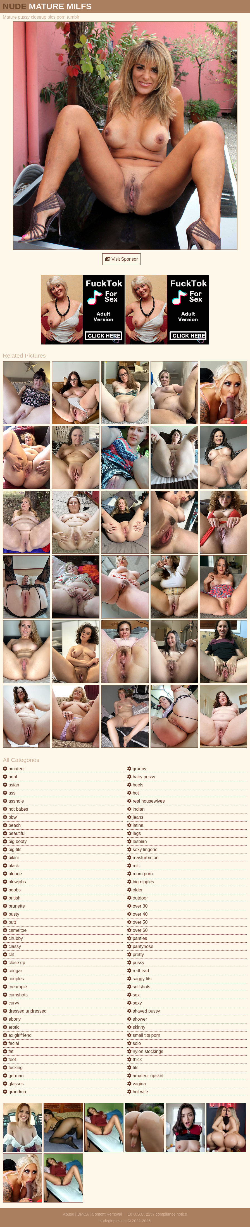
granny (136, 768)
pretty (135, 954)
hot (133, 793)
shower (137, 1019)
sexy (134, 1003)
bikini (11, 857)
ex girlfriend (17, 1035)
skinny (136, 1027)
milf (133, 865)
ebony (12, 1019)
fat (8, 1051)
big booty (15, 841)
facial (11, 1043)
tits (133, 1067)
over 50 (137, 922)
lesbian (137, 841)
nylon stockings (145, 1051)
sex (133, 995)
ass (9, 793)
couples (13, 978)
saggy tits (139, 978)
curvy (11, 1003)
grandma (14, 1091)
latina (135, 825)
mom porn (140, 873)
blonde (12, 873)
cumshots (15, 995)
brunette (14, 906)
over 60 (137, 930)
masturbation (143, 857)
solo (134, 1043)
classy (12, 946)
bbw (10, 817)
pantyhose (140, 946)
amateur (14, 768)
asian (11, 785)
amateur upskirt (145, 1075)
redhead (138, 970)
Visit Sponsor (121, 259)
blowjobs (14, 881)
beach (12, 825)
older (135, 890)
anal (10, 776)
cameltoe (15, 930)
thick (134, 1059)
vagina (136, 1083)
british (11, 898)
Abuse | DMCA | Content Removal (92, 1214)
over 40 (137, 914)
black (11, 865)
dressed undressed (25, 1011)
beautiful (14, 833)
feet (9, 1059)
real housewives (146, 801)
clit (8, 954)
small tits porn (143, 1035)
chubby (13, 938)
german (13, 1075)
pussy (135, 962)
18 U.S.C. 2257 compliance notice (157, 1214)
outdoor (137, 898)
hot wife (137, 1091)
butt (9, 922)
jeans (135, 817)
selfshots (139, 986)
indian (136, 809)
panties (137, 938)
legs (134, 833)
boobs (12, 890)
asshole (13, 801)
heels (135, 785)
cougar (12, 970)
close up (14, 962)
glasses (13, 1083)
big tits (12, 849)
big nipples (140, 881)
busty (11, 914)
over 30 (137, 906)
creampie (15, 986)
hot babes (15, 809)
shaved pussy (143, 1011)
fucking (13, 1067)
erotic (11, 1027)
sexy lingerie (142, 849)
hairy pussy (141, 776)
